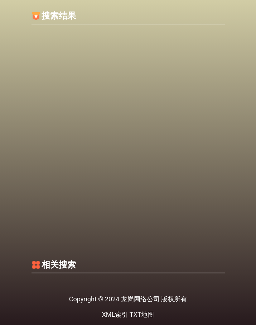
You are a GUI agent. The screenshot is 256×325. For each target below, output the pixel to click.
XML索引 (115, 314)
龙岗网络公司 (140, 299)
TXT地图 (142, 314)
